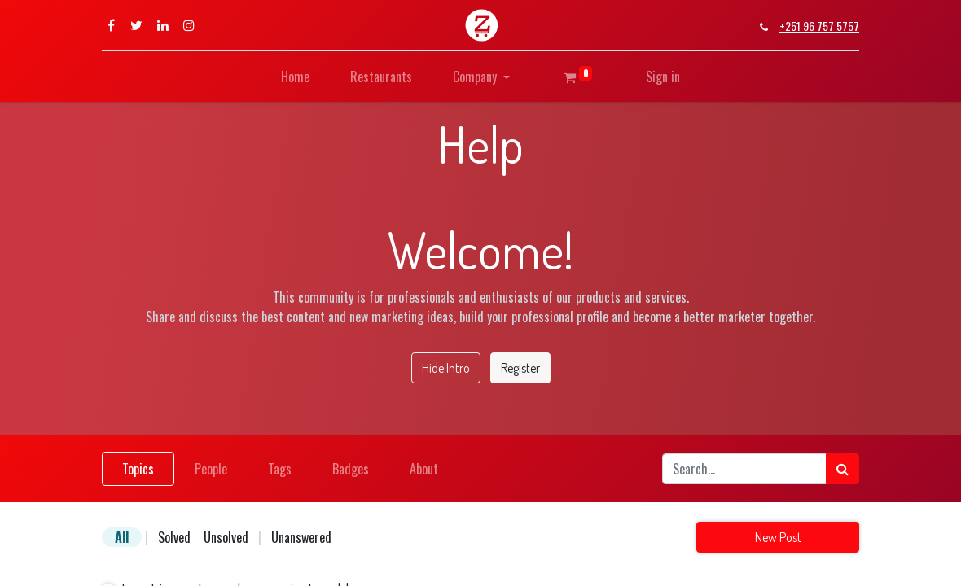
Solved (174, 537)
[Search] (842, 468)
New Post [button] (778, 537)
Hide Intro (446, 368)
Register (520, 368)
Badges (350, 469)
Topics (138, 469)
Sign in (663, 76)
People (211, 469)
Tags (280, 469)
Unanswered (301, 537)
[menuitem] (295, 76)
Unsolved (226, 537)
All (122, 537)
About (424, 469)
